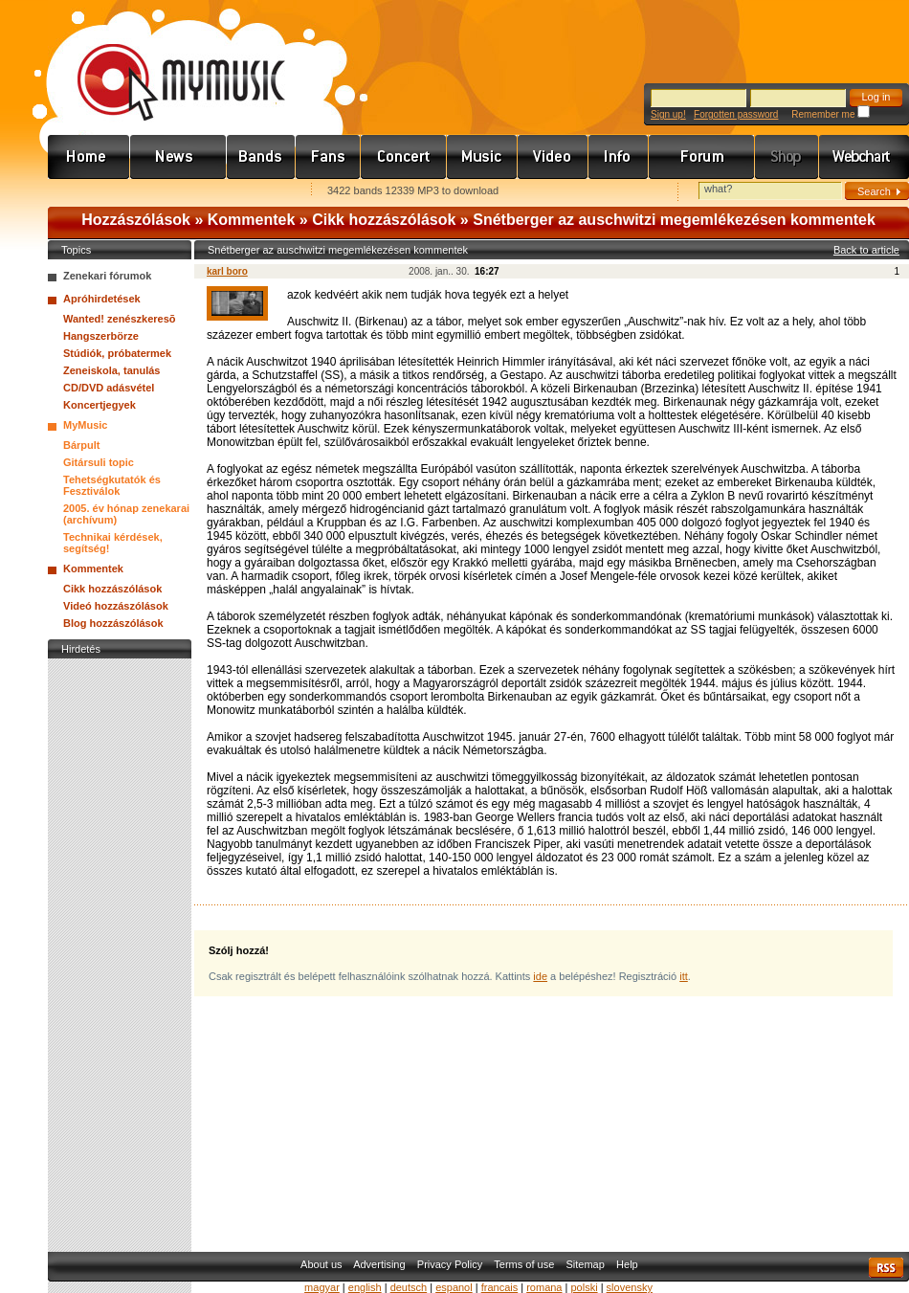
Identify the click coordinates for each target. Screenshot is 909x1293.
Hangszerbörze (101, 336)
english (365, 1287)
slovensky (630, 1287)
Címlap (89, 157)
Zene (482, 157)
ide (540, 976)
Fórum (702, 157)
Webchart (864, 157)
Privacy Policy (449, 1264)
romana (544, 1287)
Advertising (379, 1264)
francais (500, 1287)
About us (321, 1264)
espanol (454, 1287)
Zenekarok (261, 157)
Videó (553, 157)
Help (627, 1264)
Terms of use (524, 1264)
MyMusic (85, 425)
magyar (322, 1287)
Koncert (404, 157)
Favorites (87, 192)
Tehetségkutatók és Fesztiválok (112, 485)
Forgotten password (736, 114)
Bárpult (81, 445)
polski (583, 1287)
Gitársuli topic (98, 462)
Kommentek (252, 220)
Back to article (866, 250)
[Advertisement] (119, 950)
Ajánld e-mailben (250, 192)
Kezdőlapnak (168, 192)
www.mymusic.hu (165, 62)
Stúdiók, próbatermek (117, 353)
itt (683, 976)
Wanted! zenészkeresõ (119, 318)
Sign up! (668, 114)
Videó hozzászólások (115, 606)
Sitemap (585, 1264)
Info (618, 157)
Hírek (178, 157)
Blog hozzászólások (113, 623)
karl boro (227, 271)
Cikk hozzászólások (383, 220)
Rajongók (328, 157)
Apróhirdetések (102, 298)
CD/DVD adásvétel (108, 387)
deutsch (409, 1287)
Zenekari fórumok (107, 275)
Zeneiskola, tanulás (111, 370)
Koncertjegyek (99, 405)
